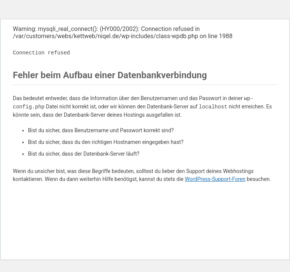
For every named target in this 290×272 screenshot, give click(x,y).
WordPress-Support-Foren (215, 179)
